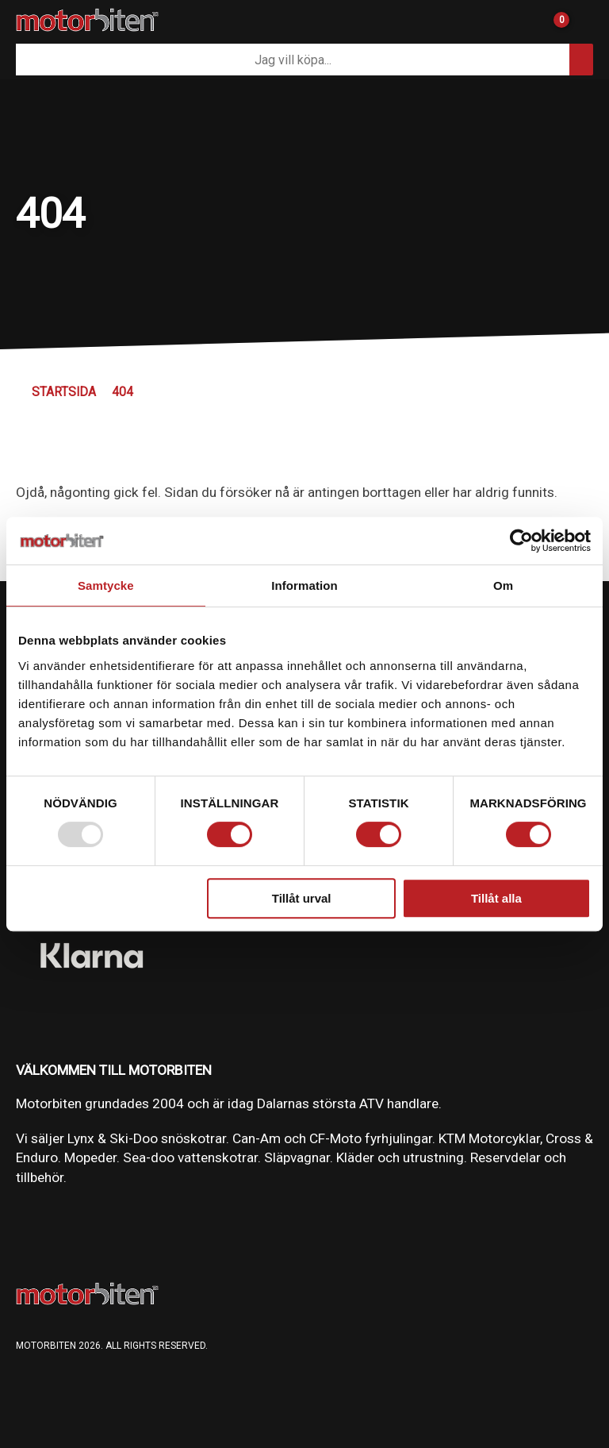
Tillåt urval (301, 898)
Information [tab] (304, 585)
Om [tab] (503, 585)
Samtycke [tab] (106, 585)
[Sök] (292, 59)
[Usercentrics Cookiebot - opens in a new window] (521, 541)
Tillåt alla (496, 898)
